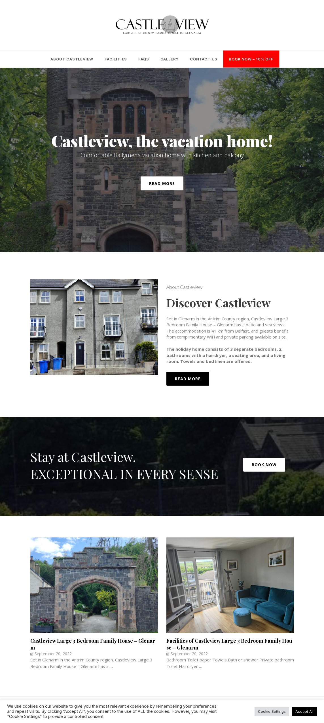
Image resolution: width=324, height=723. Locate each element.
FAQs (143, 59)
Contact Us (203, 59)
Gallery (169, 59)
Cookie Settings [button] (272, 711)
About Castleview (71, 59)
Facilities (116, 59)
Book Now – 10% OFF (251, 59)
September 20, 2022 (53, 653)
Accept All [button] (304, 711)
